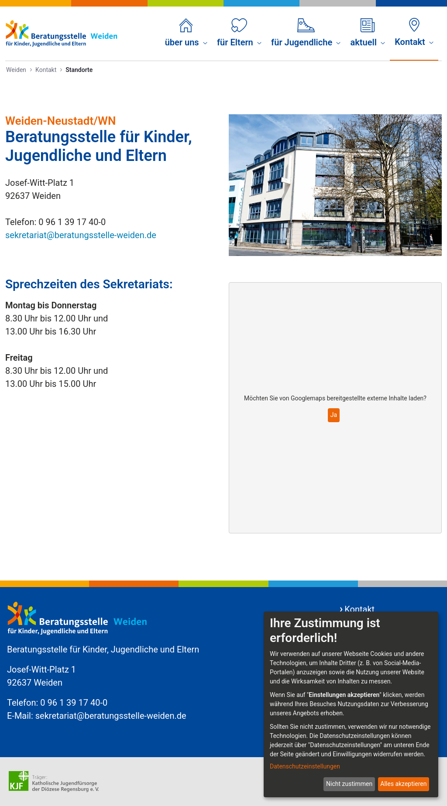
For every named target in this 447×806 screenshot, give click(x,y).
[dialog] (351, 704)
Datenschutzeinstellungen (305, 766)
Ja (333, 414)
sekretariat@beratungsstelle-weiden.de (80, 235)
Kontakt (359, 609)
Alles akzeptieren (403, 783)
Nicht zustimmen (349, 783)
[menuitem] (186, 33)
